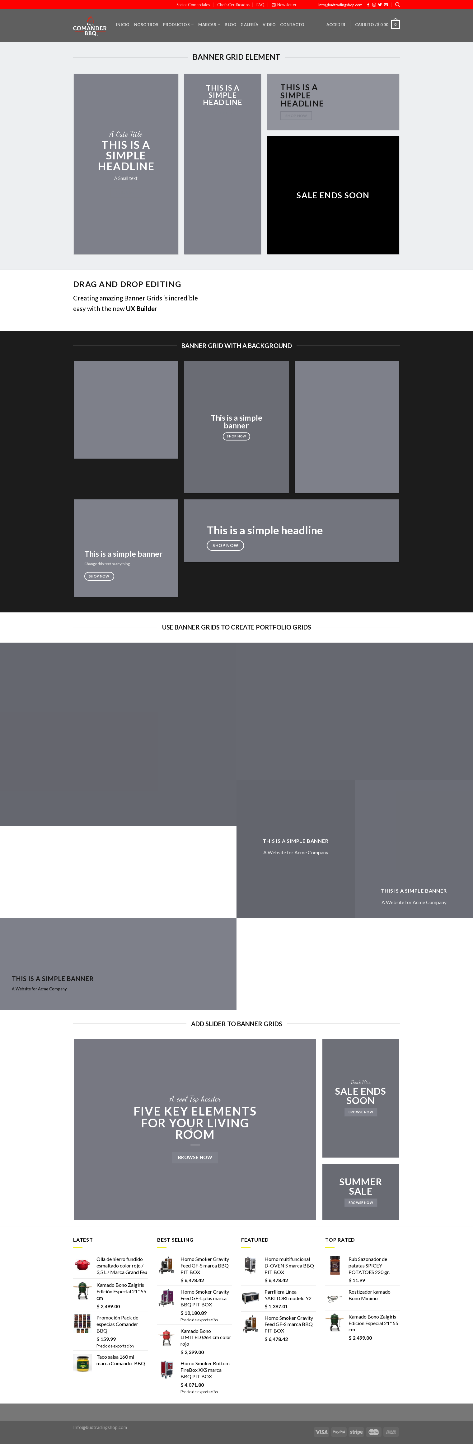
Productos (178, 24)
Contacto (292, 24)
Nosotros (146, 24)
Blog (230, 24)
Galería (249, 24)
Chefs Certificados (233, 4)
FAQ (260, 4)
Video (269, 24)
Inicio (123, 24)
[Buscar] (397, 4)
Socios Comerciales (193, 4)
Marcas (209, 24)
